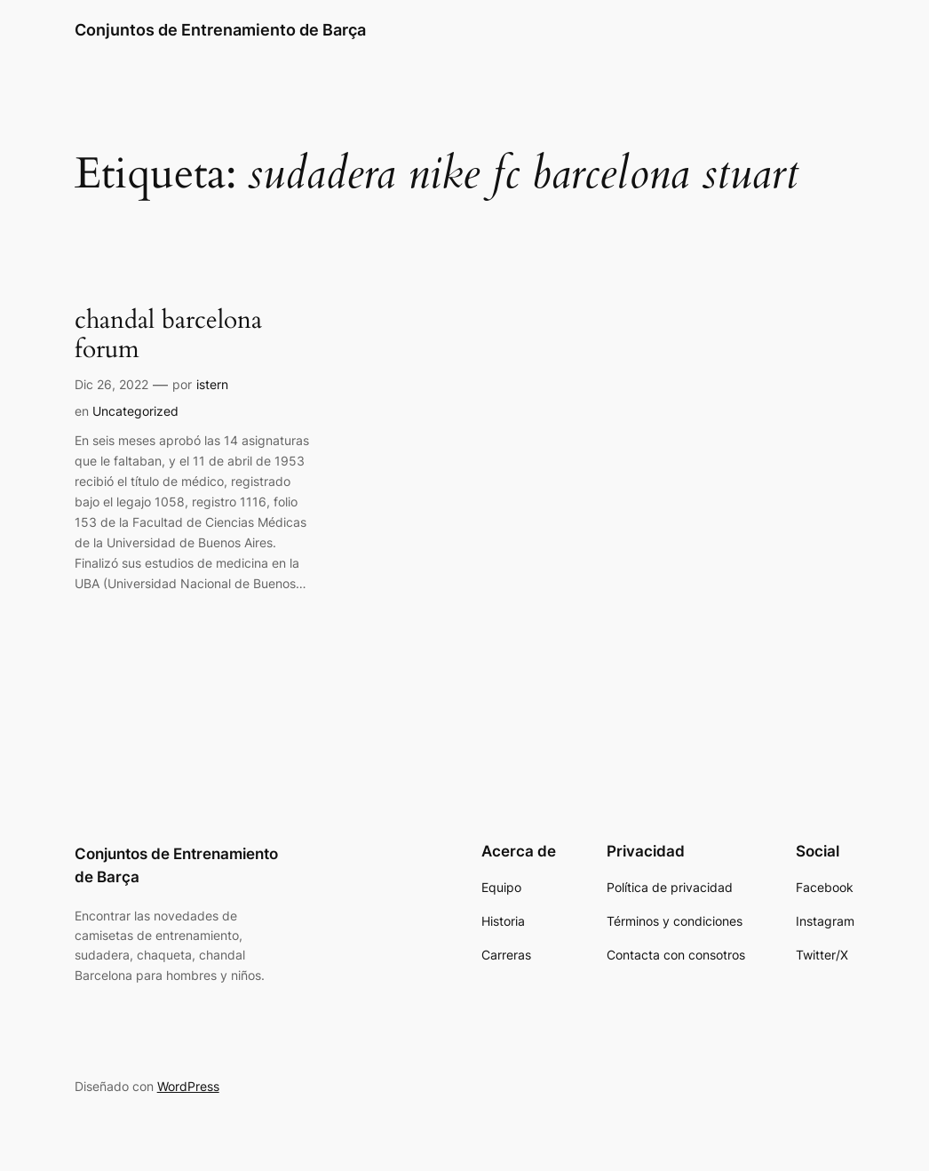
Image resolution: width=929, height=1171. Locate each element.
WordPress (188, 1086)
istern (212, 384)
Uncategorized (135, 410)
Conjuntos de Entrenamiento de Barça (220, 29)
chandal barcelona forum (168, 335)
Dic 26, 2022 (111, 384)
